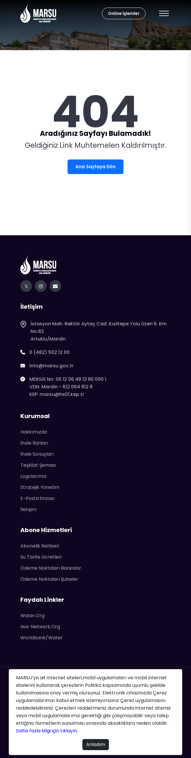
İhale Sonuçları (37, 454)
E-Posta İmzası (37, 498)
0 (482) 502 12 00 (45, 352)
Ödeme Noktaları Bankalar (50, 568)
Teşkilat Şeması (38, 465)
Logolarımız (33, 476)
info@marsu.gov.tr (46, 366)
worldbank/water (41, 637)
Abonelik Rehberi (39, 546)
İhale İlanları (34, 443)
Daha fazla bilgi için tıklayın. (47, 730)
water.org (32, 615)
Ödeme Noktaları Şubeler (49, 579)
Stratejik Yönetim (39, 487)
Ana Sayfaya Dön (95, 167)
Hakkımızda (33, 432)
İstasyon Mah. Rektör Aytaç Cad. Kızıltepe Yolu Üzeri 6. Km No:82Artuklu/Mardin (93, 331)
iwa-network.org (40, 626)
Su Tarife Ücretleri (40, 557)
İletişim (28, 509)
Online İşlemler (123, 13)
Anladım (95, 744)
